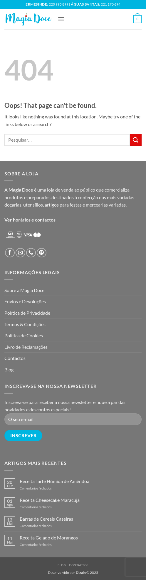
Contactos (15, 358)
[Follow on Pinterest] (41, 253)
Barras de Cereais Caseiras (46, 519)
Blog (9, 369)
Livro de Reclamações (26, 347)
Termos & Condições (25, 324)
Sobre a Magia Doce (24, 290)
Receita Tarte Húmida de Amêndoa (54, 481)
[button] (61, 19)
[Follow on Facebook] (10, 253)
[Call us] (31, 253)
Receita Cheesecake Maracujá (50, 500)
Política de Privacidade (27, 313)
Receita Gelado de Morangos (49, 537)
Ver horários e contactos (30, 219)
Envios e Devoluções (25, 301)
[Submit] (136, 139)
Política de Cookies (23, 335)
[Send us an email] (20, 253)
